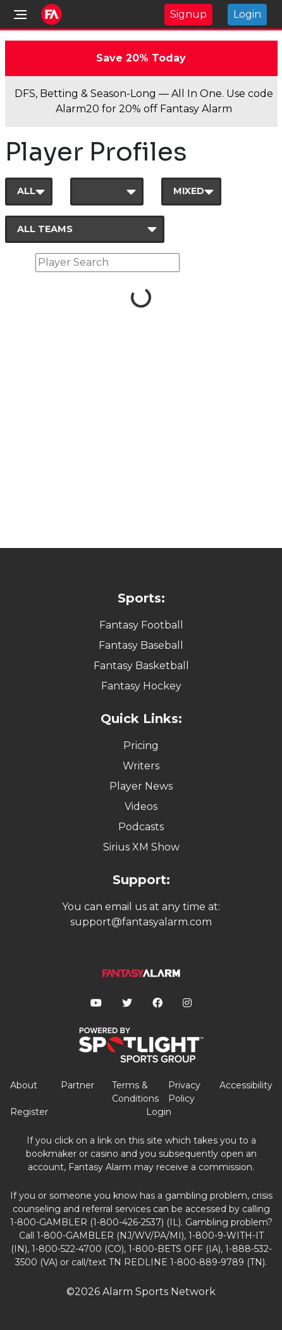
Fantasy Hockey (141, 686)
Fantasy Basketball (141, 666)
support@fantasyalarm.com (141, 922)
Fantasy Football (141, 625)
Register (29, 1112)
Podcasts (141, 827)
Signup (188, 14)
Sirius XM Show (141, 847)
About (23, 1085)
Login (247, 14)
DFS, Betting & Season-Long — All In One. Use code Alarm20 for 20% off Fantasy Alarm (144, 101)
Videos (141, 806)
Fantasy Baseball (141, 645)
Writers (141, 766)
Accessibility (246, 1085)
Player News (141, 786)
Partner (77, 1085)
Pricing (141, 746)
